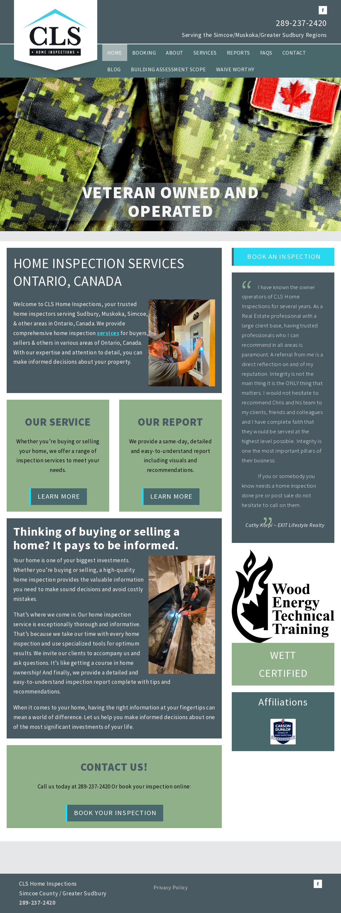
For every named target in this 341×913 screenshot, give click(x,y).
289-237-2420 (301, 23)
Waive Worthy (235, 69)
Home (114, 52)
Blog (114, 69)
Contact (294, 52)
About (174, 52)
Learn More (59, 496)
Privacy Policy (171, 887)
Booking (144, 52)
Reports (238, 52)
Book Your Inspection (115, 812)
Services (205, 52)
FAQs (266, 52)
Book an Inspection (284, 256)
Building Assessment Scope (168, 69)
